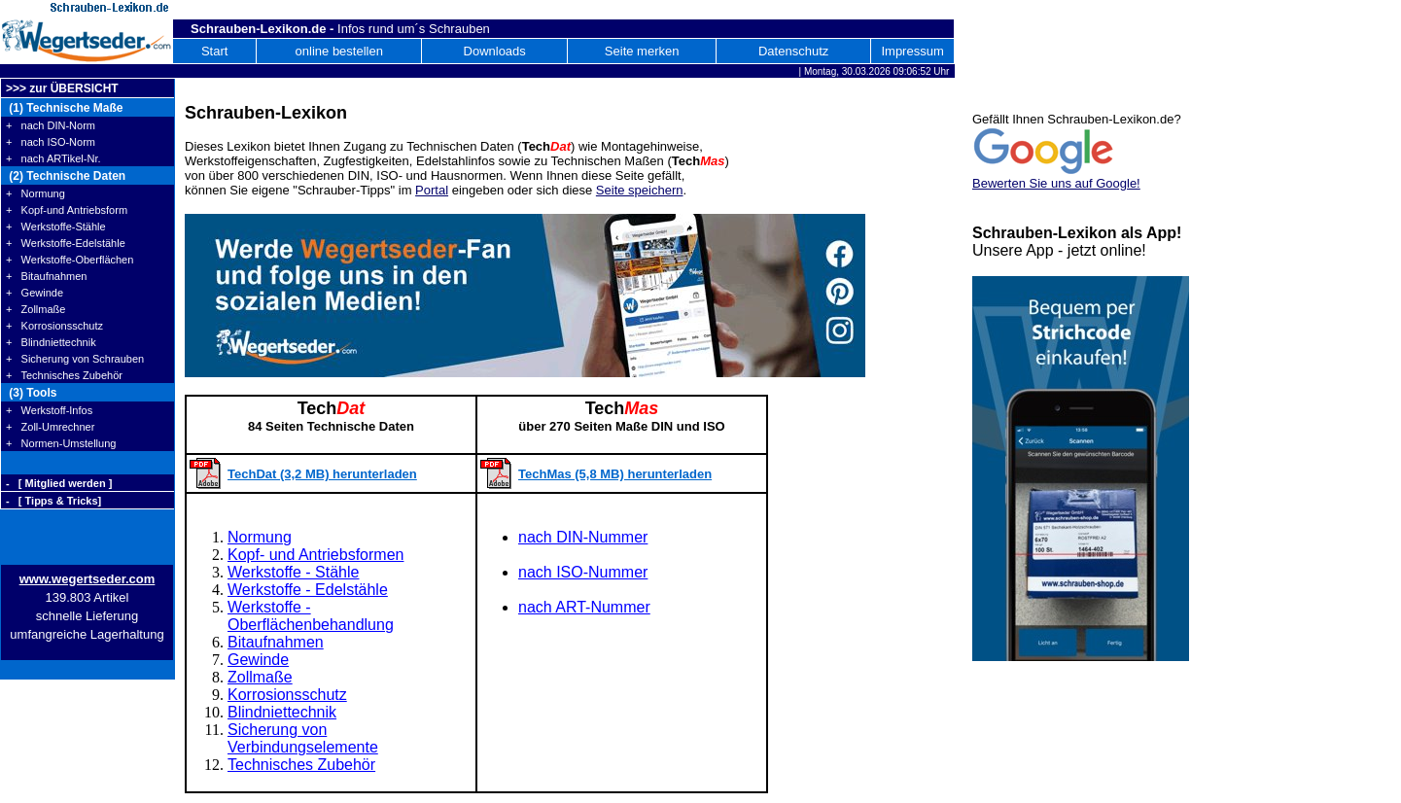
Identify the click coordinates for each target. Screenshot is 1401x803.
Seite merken (642, 51)
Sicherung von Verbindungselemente (303, 738)
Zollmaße (260, 677)
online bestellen (339, 51)
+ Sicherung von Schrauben (75, 359)
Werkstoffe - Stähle (293, 572)
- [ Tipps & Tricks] (53, 500)
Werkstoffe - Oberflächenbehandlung (311, 616)
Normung (260, 537)
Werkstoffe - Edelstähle (308, 589)
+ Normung (35, 193)
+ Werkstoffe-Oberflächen (69, 259)
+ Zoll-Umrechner (50, 427)
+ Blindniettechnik (51, 342)
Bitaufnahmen (276, 642)
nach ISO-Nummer (583, 572)
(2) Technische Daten (65, 176)
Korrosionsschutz (287, 694)
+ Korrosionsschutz (54, 326)
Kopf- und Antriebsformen (315, 554)
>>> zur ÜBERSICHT (62, 88)
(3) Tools (31, 393)
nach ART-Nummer (584, 607)
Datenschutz (793, 51)
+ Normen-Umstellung (61, 443)
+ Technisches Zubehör (64, 375)
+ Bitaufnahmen (46, 276)
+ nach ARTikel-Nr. (53, 158)
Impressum (912, 51)
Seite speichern (639, 190)
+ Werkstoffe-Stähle (56, 226)
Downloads (495, 51)
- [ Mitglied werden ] (59, 483)
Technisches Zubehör (301, 764)
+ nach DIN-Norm (50, 125)
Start (214, 51)
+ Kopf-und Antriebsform (66, 210)
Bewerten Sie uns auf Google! (1056, 183)
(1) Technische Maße (64, 108)
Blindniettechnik (282, 712)
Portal (431, 190)
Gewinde (258, 659)
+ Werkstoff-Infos (49, 410)
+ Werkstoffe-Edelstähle (65, 243)
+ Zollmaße (35, 309)
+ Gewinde (34, 292)
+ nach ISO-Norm (50, 142)
